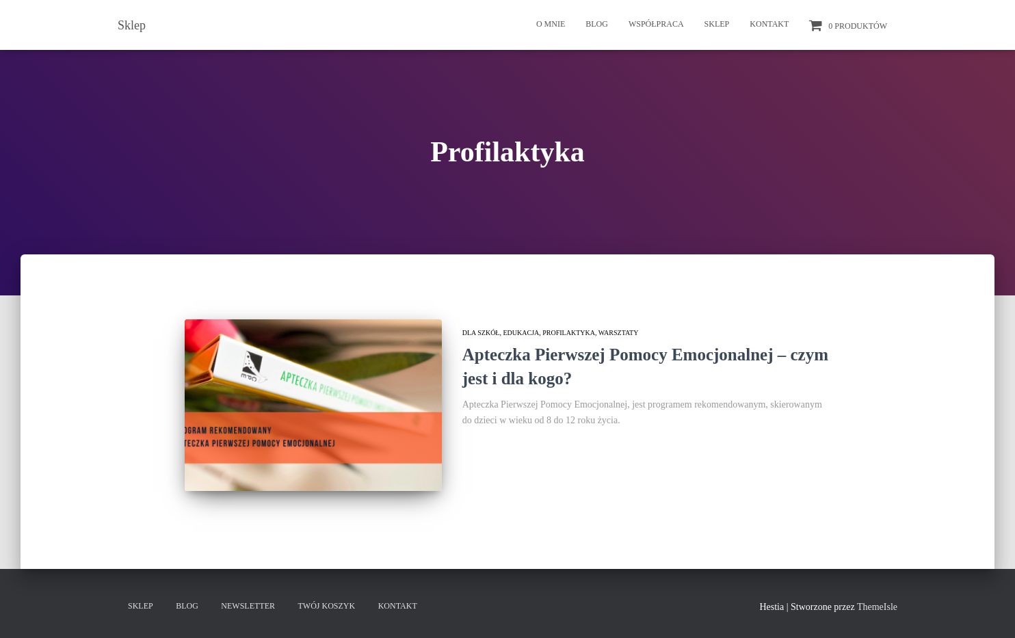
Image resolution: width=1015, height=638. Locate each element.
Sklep (717, 24)
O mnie (550, 24)
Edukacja (521, 332)
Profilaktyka (568, 332)
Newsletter (248, 606)
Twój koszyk (327, 606)
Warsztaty (618, 332)
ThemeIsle (877, 607)
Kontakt (769, 24)
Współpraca (656, 24)
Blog (596, 24)
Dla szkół (481, 332)
